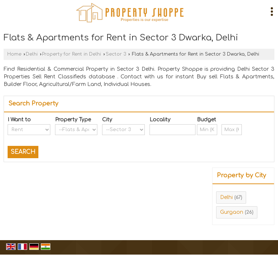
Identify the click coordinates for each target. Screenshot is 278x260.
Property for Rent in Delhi (71, 54)
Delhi (32, 54)
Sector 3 (116, 54)
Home (14, 54)
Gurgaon (231, 212)
